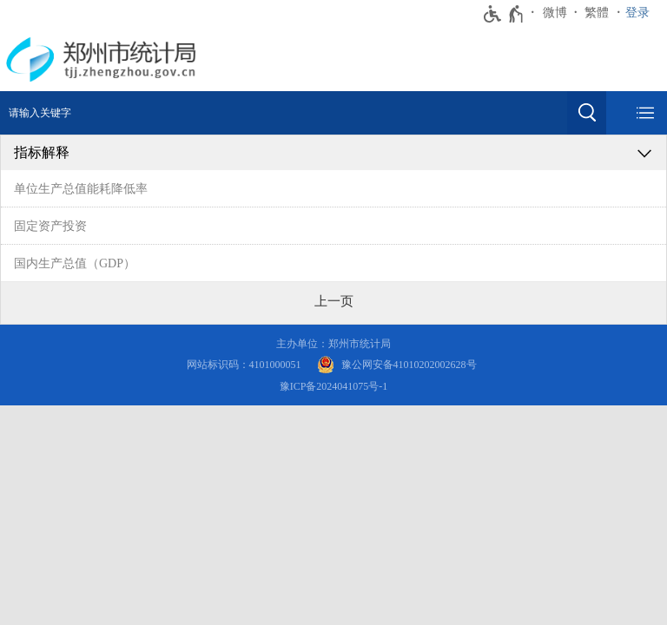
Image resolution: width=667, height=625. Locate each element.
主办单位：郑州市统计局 (333, 344)
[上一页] (334, 301)
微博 (555, 12)
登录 (637, 12)
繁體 (596, 12)
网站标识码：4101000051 (244, 365)
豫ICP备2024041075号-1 (334, 386)
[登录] (641, 13)
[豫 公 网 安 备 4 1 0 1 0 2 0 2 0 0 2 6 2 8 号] (396, 365)
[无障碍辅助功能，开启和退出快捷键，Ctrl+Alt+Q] (504, 13)
